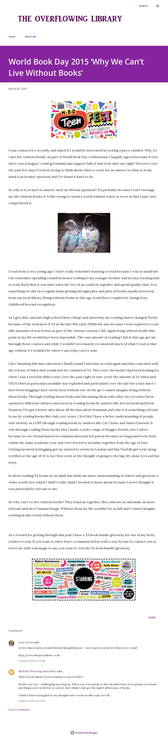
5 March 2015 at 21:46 (31, 660)
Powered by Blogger (84, 732)
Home (12, 36)
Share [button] (152, 617)
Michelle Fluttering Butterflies (37, 671)
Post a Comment (19, 709)
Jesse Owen (25, 642)
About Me (30, 36)
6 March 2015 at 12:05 (31, 700)
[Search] (143, 6)
